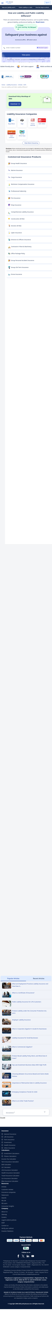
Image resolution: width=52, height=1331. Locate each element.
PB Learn (4, 1203)
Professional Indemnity (18, 191)
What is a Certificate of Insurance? (23, 993)
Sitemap (4, 1214)
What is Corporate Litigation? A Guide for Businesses (29, 1029)
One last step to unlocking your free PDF (43, 7)
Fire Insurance (15, 198)
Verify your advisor (8, 1228)
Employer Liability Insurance (21, 1020)
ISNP (3, 1223)
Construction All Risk (17, 219)
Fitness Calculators (10, 1156)
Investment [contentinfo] (8, 1142)
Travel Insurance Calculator (10, 1176)
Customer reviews (7, 1189)
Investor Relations (7, 1231)
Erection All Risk (16, 226)
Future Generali (32, 124)
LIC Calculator (6, 1167)
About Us (5, 1212)
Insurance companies (9, 1192)
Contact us (5, 1225)
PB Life (4, 1201)
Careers (4, 1217)
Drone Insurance (16, 274)
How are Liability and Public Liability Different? (10, 7)
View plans (17, 59)
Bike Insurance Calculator (10, 1181)
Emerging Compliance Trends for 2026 (24, 1092)
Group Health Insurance (19, 163)
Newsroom (5, 1195)
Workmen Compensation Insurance (22, 184)
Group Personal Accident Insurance (22, 260)
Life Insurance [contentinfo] (8, 1137)
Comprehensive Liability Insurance (22, 212)
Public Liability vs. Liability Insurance (26, 7)
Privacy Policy (32, 59)
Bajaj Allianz (11, 124)
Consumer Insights (8, 1206)
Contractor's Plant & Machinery (21, 246)
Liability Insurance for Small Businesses (25, 1038)
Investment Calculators (11, 1153)
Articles (4, 1187)
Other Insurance (9, 1148)
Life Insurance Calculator (10, 1170)
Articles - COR (22, 85)
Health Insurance (9, 1145)
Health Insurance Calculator (11, 1173)
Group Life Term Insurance (19, 267)
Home (3, 85)
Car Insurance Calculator (10, 1178)
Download (15, 104)
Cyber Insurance (16, 233)
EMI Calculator (6, 1164)
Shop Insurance (16, 205)
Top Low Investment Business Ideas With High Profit (29, 1065)
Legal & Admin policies (9, 1220)
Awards (4, 1198)
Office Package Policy (18, 253)
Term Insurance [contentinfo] (9, 1140)
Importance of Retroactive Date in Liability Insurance (29, 1083)
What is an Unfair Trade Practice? (23, 1101)
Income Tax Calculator (9, 1159)
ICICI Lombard (11, 136)
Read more (40, 22)
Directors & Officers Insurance (21, 240)
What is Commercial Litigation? (22, 1047)
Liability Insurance (11, 85)
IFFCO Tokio (22, 136)
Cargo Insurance (16, 177)
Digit (22, 124)
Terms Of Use (41, 59)
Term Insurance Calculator (10, 1162)
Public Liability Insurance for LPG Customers (26, 1002)
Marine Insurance (17, 170)
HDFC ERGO (42, 124)
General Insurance (10, 1134)
